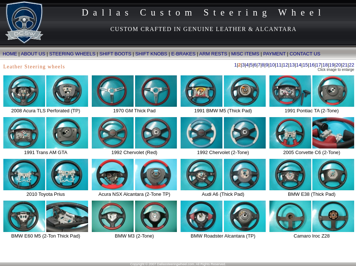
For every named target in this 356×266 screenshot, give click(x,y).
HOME (8, 54)
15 (305, 65)
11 (278, 65)
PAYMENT (274, 54)
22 (351, 65)
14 (298, 65)
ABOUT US (33, 54)
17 (318, 65)
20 (338, 65)
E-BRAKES (183, 54)
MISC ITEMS (245, 54)
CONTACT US (304, 54)
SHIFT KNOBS (151, 54)
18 (325, 65)
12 (285, 65)
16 (312, 65)
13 (292, 65)
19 (331, 65)
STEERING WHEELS (72, 54)
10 (272, 65)
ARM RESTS (213, 54)
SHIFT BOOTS (115, 54)
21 (344, 65)
